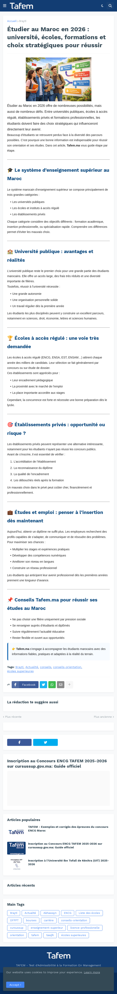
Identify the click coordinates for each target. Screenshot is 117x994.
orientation (17, 935)
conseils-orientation (67, 667)
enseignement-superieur (47, 927)
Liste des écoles (89, 913)
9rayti (22, 21)
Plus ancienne (103, 716)
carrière (49, 920)
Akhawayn (50, 913)
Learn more (92, 972)
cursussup (16, 927)
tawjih (50, 935)
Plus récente (13, 716)
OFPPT (14, 920)
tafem (35, 935)
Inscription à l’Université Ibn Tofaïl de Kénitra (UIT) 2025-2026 (68, 862)
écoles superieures (20, 671)
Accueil (12, 21)
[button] (4, 5)
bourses (31, 920)
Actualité (31, 667)
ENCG (67, 913)
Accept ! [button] (15, 984)
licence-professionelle (85, 927)
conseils (45, 667)
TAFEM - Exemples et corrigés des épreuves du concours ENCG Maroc (68, 828)
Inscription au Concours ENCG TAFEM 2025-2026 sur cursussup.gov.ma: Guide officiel (57, 763)
